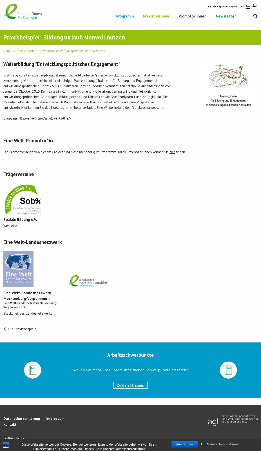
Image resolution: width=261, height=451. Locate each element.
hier (172, 152)
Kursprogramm (62, 107)
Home (7, 51)
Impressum (55, 418)
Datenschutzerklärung (21, 418)
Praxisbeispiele (156, 16)
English (233, 6)
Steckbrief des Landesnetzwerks (27, 313)
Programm (125, 16)
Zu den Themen (130, 385)
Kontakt (9, 424)
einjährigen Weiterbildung (76, 80)
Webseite (10, 225)
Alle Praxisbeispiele (19, 329)
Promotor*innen (193, 16)
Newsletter (226, 16)
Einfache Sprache (218, 6)
